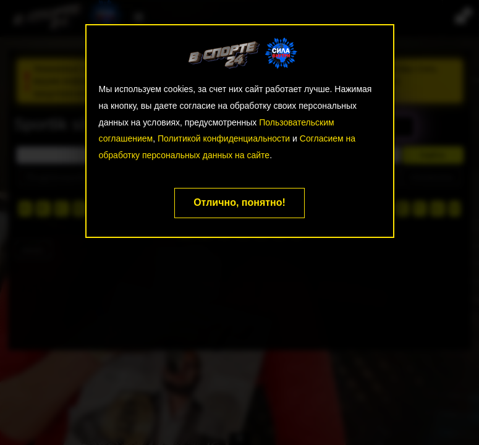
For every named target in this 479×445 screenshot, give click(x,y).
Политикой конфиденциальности (224, 138)
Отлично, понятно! (239, 202)
